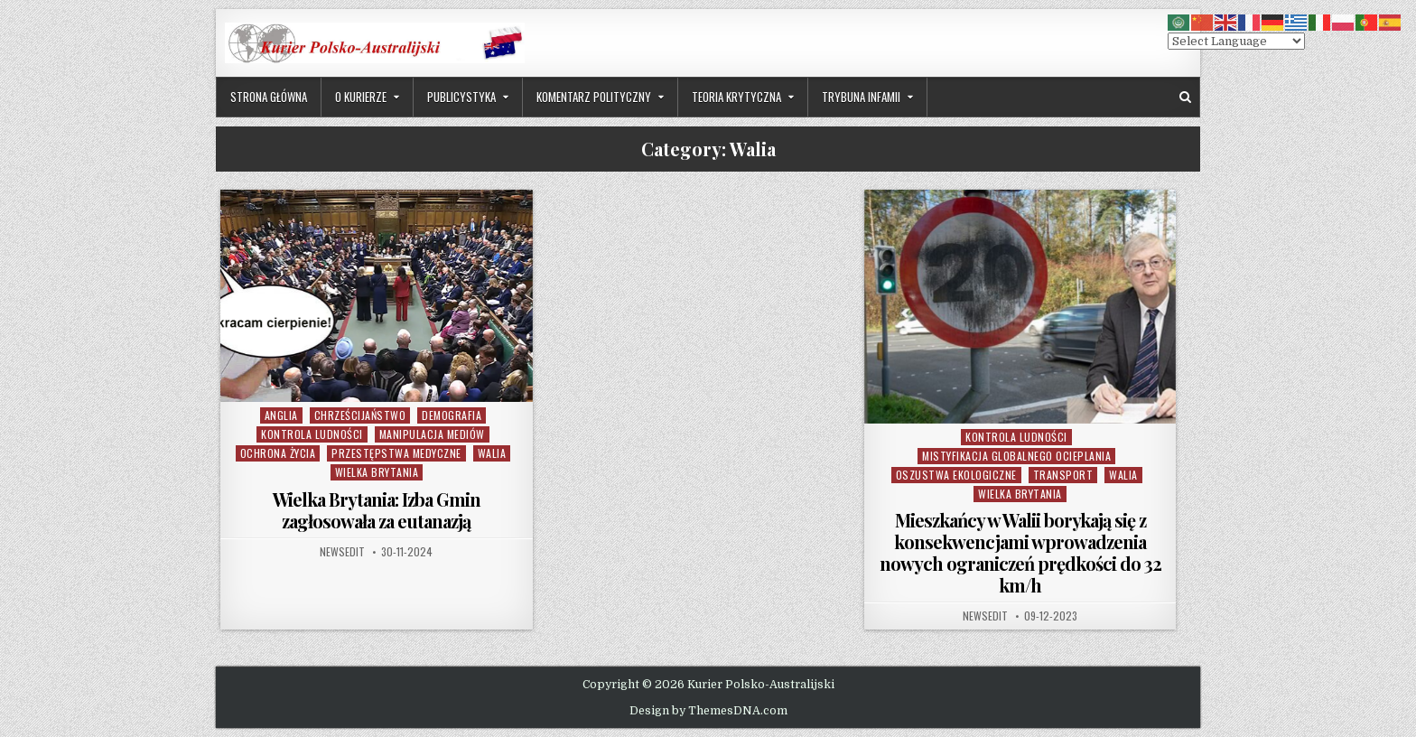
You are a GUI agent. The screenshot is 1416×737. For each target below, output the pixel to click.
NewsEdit (342, 551)
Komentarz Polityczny (593, 97)
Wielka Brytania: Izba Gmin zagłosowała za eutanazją (376, 510)
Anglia (281, 415)
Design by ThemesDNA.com (708, 710)
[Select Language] (1236, 41)
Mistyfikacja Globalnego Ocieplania (1016, 455)
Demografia (451, 415)
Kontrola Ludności (312, 434)
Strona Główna (268, 97)
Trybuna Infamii (861, 97)
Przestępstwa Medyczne (396, 453)
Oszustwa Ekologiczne (956, 474)
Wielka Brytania (377, 472)
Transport (1063, 474)
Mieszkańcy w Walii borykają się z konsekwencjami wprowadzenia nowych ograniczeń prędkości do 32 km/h (1020, 552)
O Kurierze (361, 97)
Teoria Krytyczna (736, 97)
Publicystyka (461, 97)
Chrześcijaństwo (360, 415)
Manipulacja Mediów (432, 434)
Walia (492, 453)
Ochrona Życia (278, 453)
